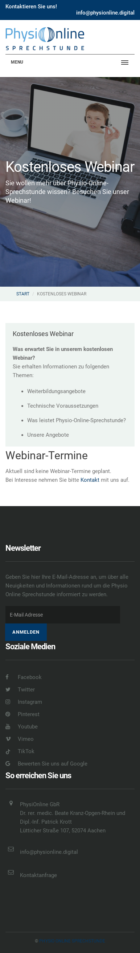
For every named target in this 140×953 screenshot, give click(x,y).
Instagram (23, 702)
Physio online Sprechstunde (72, 941)
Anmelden (26, 632)
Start (22, 293)
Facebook (23, 677)
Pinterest (22, 714)
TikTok (19, 751)
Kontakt (90, 480)
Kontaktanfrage (38, 875)
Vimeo (19, 739)
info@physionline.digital (105, 12)
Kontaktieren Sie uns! (31, 6)
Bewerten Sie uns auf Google (46, 763)
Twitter (20, 689)
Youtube (21, 726)
